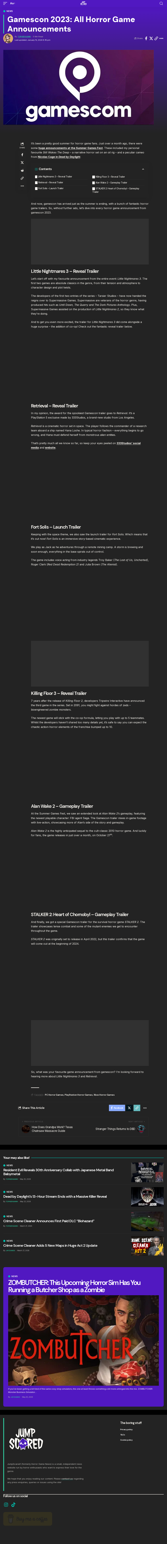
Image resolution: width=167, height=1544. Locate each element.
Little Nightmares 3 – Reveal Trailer (55, 176)
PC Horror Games (54, 1094)
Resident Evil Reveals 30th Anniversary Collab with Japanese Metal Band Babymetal (58, 1172)
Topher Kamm (24, 36)
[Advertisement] (90, 241)
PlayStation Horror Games (78, 1094)
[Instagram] (6, 1505)
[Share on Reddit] (22, 170)
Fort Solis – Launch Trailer (51, 188)
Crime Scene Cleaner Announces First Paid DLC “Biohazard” (48, 1221)
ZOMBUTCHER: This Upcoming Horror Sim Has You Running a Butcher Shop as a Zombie (74, 1286)
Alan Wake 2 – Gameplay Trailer (111, 182)
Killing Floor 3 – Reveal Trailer (110, 176)
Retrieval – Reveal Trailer (50, 182)
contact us (67, 1479)
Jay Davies (15, 1397)
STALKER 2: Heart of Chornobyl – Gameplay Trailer (115, 190)
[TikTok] (13, 1505)
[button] (6, 3)
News (10, 11)
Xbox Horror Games (104, 1094)
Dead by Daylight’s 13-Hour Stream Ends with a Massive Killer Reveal (55, 1196)
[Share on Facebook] (146, 38)
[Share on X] (151, 38)
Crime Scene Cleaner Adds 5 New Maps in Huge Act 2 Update (50, 1245)
